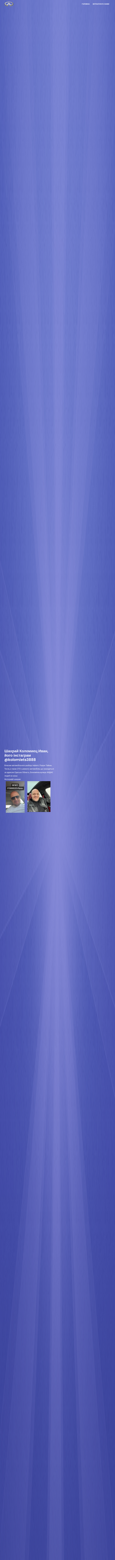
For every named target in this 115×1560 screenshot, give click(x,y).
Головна (86, 4)
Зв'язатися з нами (101, 4)
